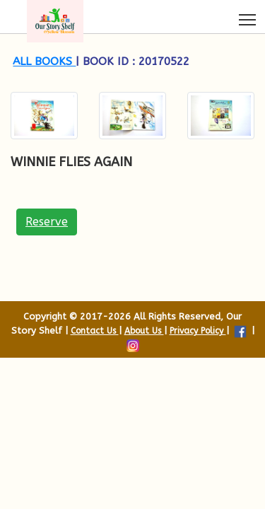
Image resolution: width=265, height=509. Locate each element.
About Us (144, 331)
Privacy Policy (198, 331)
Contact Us (95, 331)
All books (44, 61)
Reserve (46, 221)
